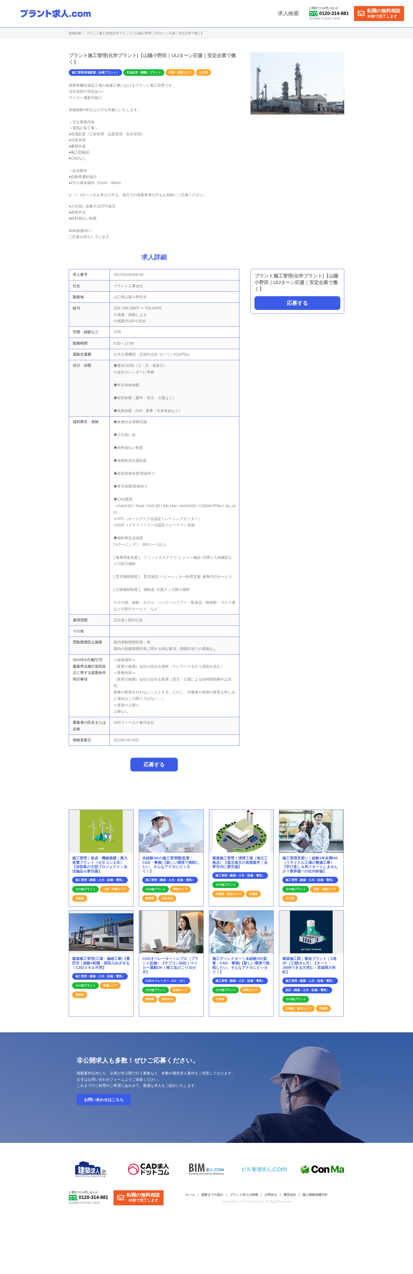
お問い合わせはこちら (104, 1102)
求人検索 (289, 13)
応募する (297, 303)
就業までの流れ (212, 1197)
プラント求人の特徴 (244, 1197)
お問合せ (270, 1197)
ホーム (190, 1197)
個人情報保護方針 (315, 1197)
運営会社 (289, 1197)
